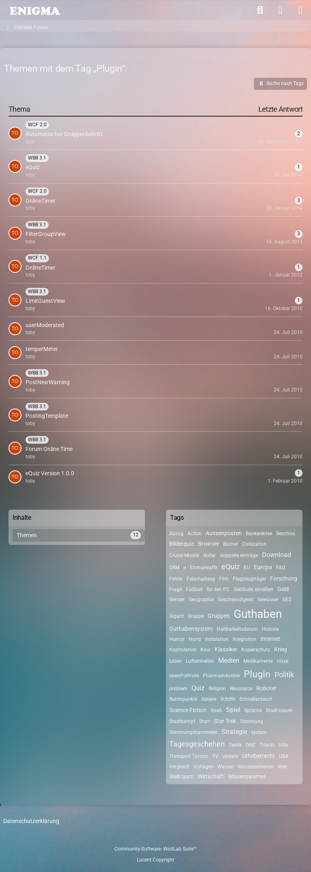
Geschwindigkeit (235, 599)
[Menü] (300, 10)
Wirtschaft (211, 776)
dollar (209, 555)
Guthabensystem (191, 628)
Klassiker (226, 649)
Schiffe (227, 699)
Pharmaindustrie (221, 675)
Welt (283, 767)
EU (247, 567)
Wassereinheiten (256, 767)
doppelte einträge (239, 555)
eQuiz (231, 566)
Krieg (280, 649)
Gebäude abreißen (253, 589)
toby (283, 745)
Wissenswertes (247, 776)
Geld (283, 589)
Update (230, 756)
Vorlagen (203, 767)
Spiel (233, 710)
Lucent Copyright (155, 860)
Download (276, 555)
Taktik (235, 745)
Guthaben (258, 614)
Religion (217, 688)
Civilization (254, 544)
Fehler (176, 579)
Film (224, 579)
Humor (177, 639)
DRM (174, 567)
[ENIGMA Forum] (34, 10)
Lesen (175, 661)
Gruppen (219, 616)
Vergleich (179, 767)
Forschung (283, 578)
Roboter (266, 688)
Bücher (230, 544)
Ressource (241, 688)
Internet (270, 639)
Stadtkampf (182, 721)
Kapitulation (182, 650)
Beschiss (285, 533)
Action (194, 533)
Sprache (253, 710)
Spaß (216, 710)
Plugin (257, 674)
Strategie (234, 732)
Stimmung (251, 721)
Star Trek (225, 721)
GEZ (287, 599)
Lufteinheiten (200, 661)
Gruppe (196, 616)
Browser (208, 543)
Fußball (194, 589)
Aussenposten (224, 533)
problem (178, 688)
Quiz (198, 688)
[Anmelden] (280, 10)
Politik (284, 674)
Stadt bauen (279, 710)
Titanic (267, 745)
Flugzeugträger (249, 579)
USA (283, 756)
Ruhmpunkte (183, 699)
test (251, 744)
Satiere (208, 699)
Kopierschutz (255, 650)
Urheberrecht (258, 756)
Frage (175, 589)
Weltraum (181, 776)
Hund (195, 639)
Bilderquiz (181, 543)
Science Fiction (188, 710)
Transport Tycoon (188, 756)
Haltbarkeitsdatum (237, 629)
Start (204, 721)
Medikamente (258, 661)
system (259, 732)
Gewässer (268, 599)
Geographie (201, 599)
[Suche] (260, 10)
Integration (244, 639)
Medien (228, 660)
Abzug (176, 533)
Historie (270, 629)
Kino (205, 650)
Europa (263, 567)
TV (215, 756)
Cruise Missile (184, 555)
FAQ (280, 567)
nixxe (282, 661)
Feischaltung (201, 579)
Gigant (176, 616)
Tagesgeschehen (197, 744)
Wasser (225, 767)
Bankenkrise (259, 533)
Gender (177, 599)
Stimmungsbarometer (193, 732)
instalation (216, 639)
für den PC (218, 589)
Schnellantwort (255, 699)
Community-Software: (155, 849)
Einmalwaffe (203, 567)
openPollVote (184, 675)
